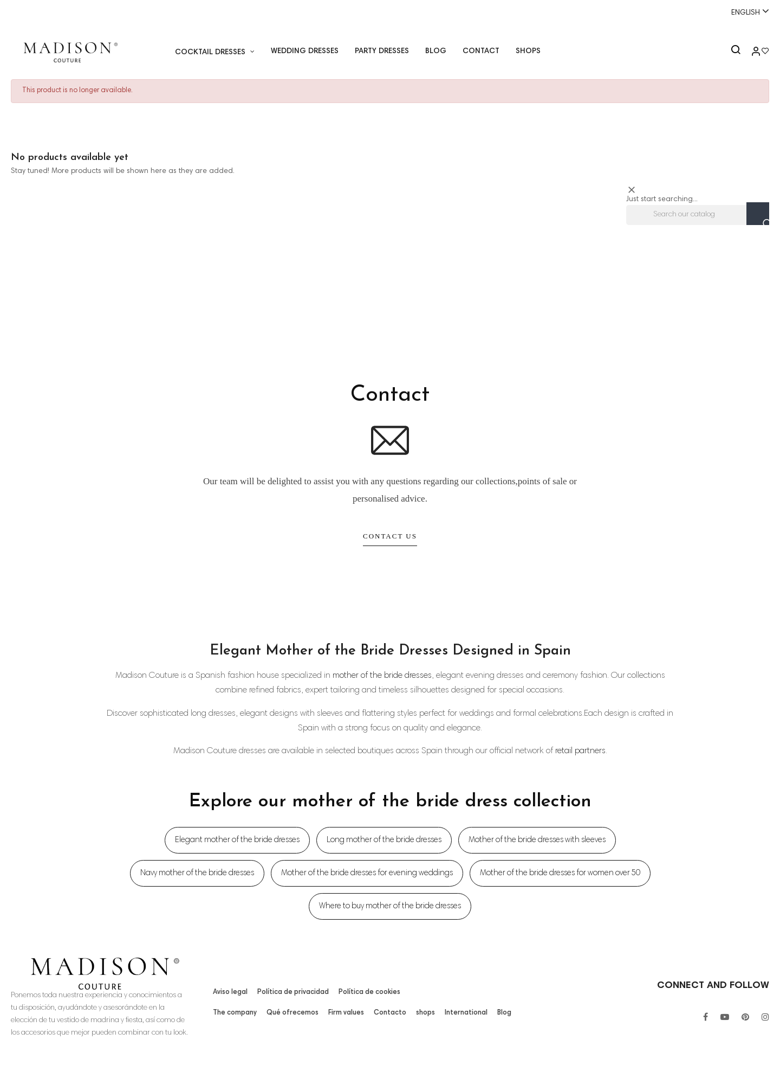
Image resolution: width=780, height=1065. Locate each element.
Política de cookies (364, 992)
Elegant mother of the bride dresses (237, 840)
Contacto (388, 1013)
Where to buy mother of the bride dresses (390, 906)
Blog (499, 1013)
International (462, 1013)
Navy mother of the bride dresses (197, 873)
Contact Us (390, 536)
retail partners (580, 751)
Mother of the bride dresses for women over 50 (560, 873)
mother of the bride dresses (382, 675)
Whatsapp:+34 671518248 (389, 12)
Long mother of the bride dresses (384, 840)
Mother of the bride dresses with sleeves (537, 840)
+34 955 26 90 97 (44, 12)
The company (235, 1013)
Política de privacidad (291, 992)
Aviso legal (230, 992)
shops (422, 1013)
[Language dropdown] (745, 12)
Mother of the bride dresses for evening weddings (367, 873)
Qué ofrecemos (291, 1013)
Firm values (344, 1013)
